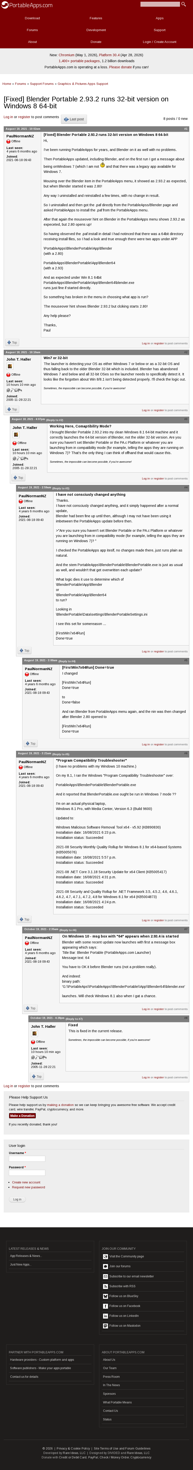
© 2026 (47, 1448)
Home (6, 84)
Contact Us (110, 1411)
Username (17, 1153)
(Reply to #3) (60, 488)
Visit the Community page (123, 1256)
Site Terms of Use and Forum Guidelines (122, 1448)
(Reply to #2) (54, 420)
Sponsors (109, 1394)
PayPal (93, 1457)
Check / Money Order (114, 1457)
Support (159, 30)
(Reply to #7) (74, 1018)
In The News (111, 1385)
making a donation (60, 1105)
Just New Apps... (21, 1264)
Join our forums (116, 1266)
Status (107, 1419)
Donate (96, 42)
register (24, 117)
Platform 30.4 (109, 55)
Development (96, 30)
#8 (185, 1017)
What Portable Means (117, 1402)
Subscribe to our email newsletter (128, 1276)
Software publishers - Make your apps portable (40, 1368)
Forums (32, 30)
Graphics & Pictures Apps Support (83, 84)
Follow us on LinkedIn (121, 1316)
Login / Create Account (159, 42)
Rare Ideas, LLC (74, 1453)
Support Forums (42, 84)
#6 (185, 753)
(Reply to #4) (66, 661)
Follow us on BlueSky (120, 1296)
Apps (160, 18)
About (32, 42)
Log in (8, 117)
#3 (185, 419)
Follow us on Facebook (121, 1306)
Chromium (66, 55)
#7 (185, 929)
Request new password (28, 1187)
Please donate (120, 67)
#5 (185, 660)
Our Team (110, 1368)
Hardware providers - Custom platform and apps (42, 1359)
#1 (185, 128)
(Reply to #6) (67, 930)
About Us (109, 1359)
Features (96, 18)
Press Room (111, 1376)
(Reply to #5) (60, 754)
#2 (185, 352)
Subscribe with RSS (119, 1286)
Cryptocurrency (140, 1457)
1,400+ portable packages (79, 61)
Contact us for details (24, 1376)
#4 (185, 487)
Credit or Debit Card (73, 1457)
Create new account (26, 1182)
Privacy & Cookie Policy (73, 1448)
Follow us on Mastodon (121, 1325)
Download (32, 18)
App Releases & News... (26, 1256)
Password (17, 1167)
